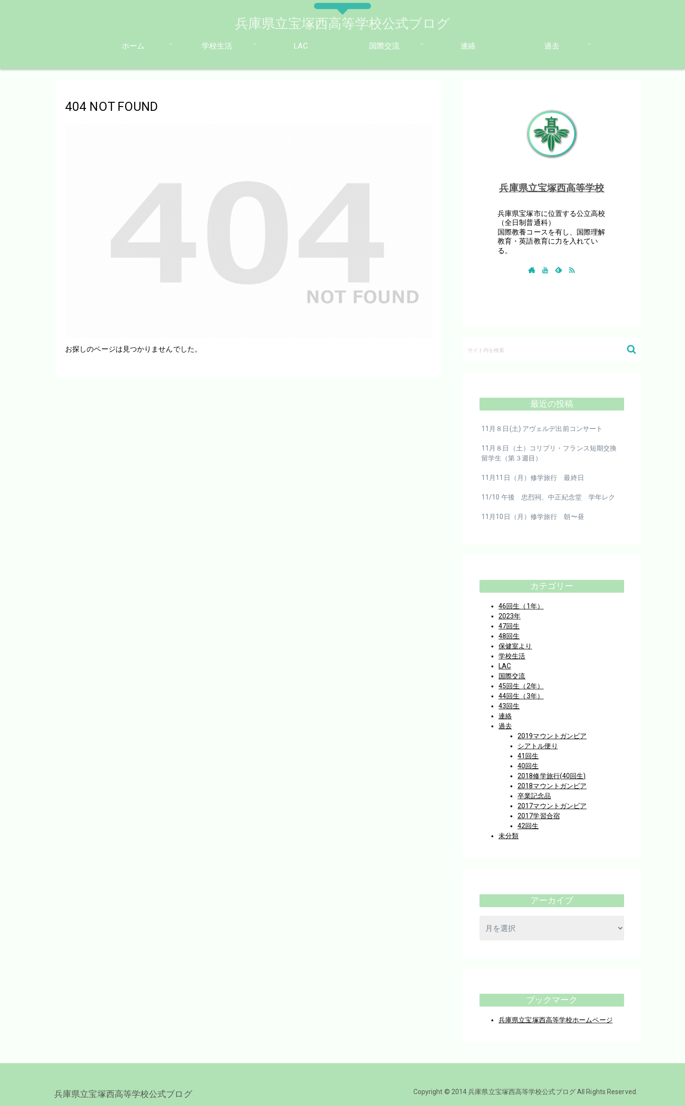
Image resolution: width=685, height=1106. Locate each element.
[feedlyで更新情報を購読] (558, 270)
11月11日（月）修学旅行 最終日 (532, 477)
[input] (551, 350)
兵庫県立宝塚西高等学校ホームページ (556, 1020)
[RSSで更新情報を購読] (572, 270)
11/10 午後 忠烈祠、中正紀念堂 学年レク (548, 497)
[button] (631, 349)
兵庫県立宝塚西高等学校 (551, 188)
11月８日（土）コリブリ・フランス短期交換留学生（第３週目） (548, 453)
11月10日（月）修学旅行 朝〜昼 (532, 516)
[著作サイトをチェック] (532, 270)
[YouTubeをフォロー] (545, 270)
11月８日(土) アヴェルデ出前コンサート (542, 428)
